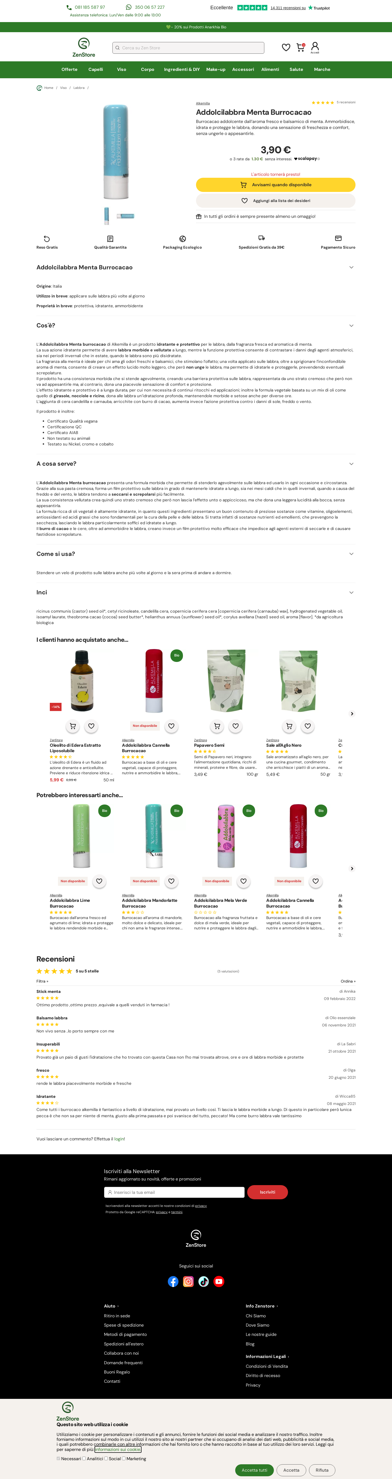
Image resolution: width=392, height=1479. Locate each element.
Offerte (70, 69)
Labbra (79, 88)
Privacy (253, 1385)
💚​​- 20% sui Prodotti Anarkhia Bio (196, 27)
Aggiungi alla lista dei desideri (281, 200)
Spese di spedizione (124, 1325)
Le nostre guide (261, 1334)
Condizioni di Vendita (267, 1366)
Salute (296, 69)
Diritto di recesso (263, 1375)
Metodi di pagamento (125, 1334)
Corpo (147, 69)
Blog (250, 1344)
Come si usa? (55, 554)
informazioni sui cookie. (118, 1449)
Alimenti (270, 69)
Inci (41, 592)
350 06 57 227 (150, 7)
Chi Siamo (256, 1316)
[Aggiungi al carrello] (72, 726)
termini (176, 1212)
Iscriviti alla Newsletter (196, 1175)
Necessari (69, 1459)
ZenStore (56, 740)
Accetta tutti (254, 1470)
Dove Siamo (257, 1325)
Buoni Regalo (117, 1372)
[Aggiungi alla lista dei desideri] (91, 726)
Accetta (291, 1470)
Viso (121, 69)
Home (44, 88)
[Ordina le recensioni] (328, 981)
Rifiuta (322, 1470)
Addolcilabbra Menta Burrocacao (84, 267)
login (119, 1139)
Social (113, 1459)
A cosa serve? (56, 464)
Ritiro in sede (117, 1316)
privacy (201, 1206)
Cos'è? (45, 325)
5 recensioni (346, 102)
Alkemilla (203, 103)
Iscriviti (267, 1192)
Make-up (215, 69)
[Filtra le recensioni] (56, 981)
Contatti (112, 1381)
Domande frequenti (123, 1363)
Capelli (95, 69)
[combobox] (188, 48)
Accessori (243, 69)
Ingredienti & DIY (182, 69)
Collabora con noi (121, 1353)
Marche (322, 69)
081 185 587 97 (90, 7)
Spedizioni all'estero (123, 1344)
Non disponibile (145, 726)
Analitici (93, 1459)
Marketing (134, 1459)
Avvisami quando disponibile (281, 185)
